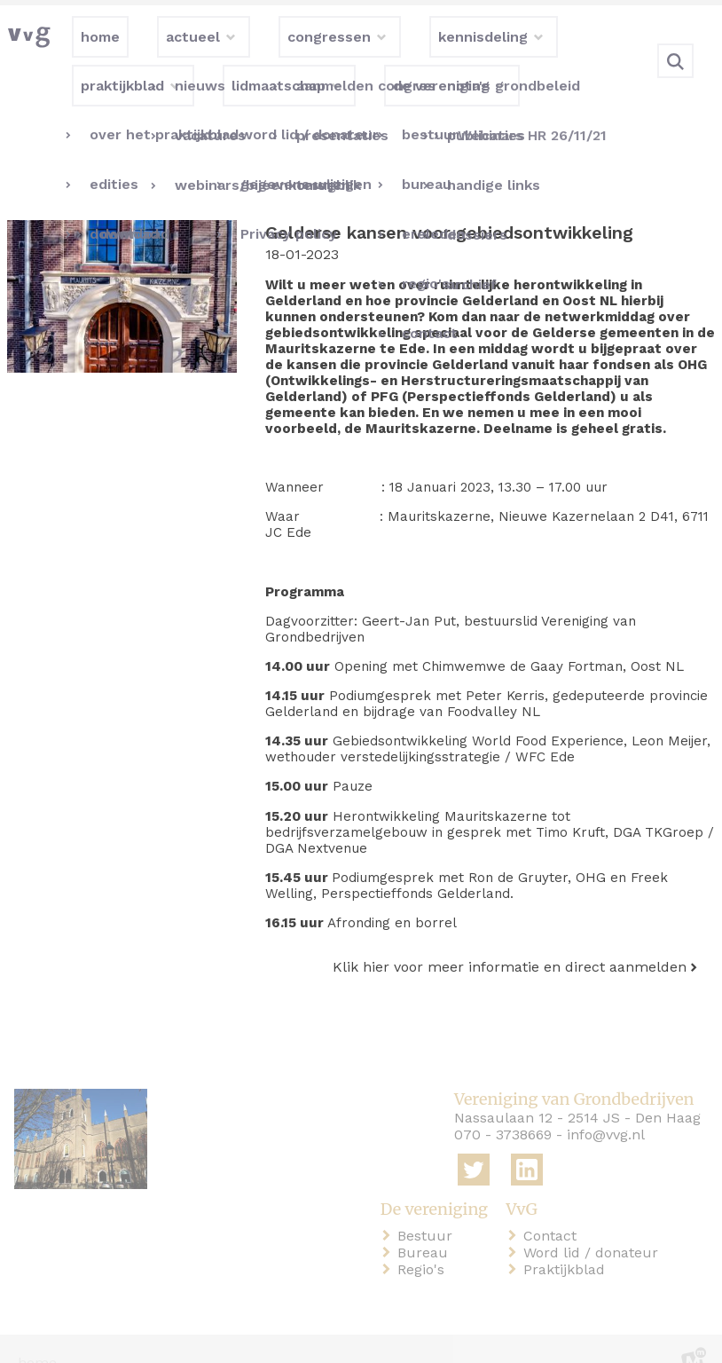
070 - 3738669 (503, 1107)
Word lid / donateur (594, 1224)
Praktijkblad (567, 1241)
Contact (553, 1207)
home (37, 1335)
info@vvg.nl (606, 1107)
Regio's (424, 1241)
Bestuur (428, 1207)
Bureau (426, 1224)
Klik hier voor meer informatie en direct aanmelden (510, 938)
